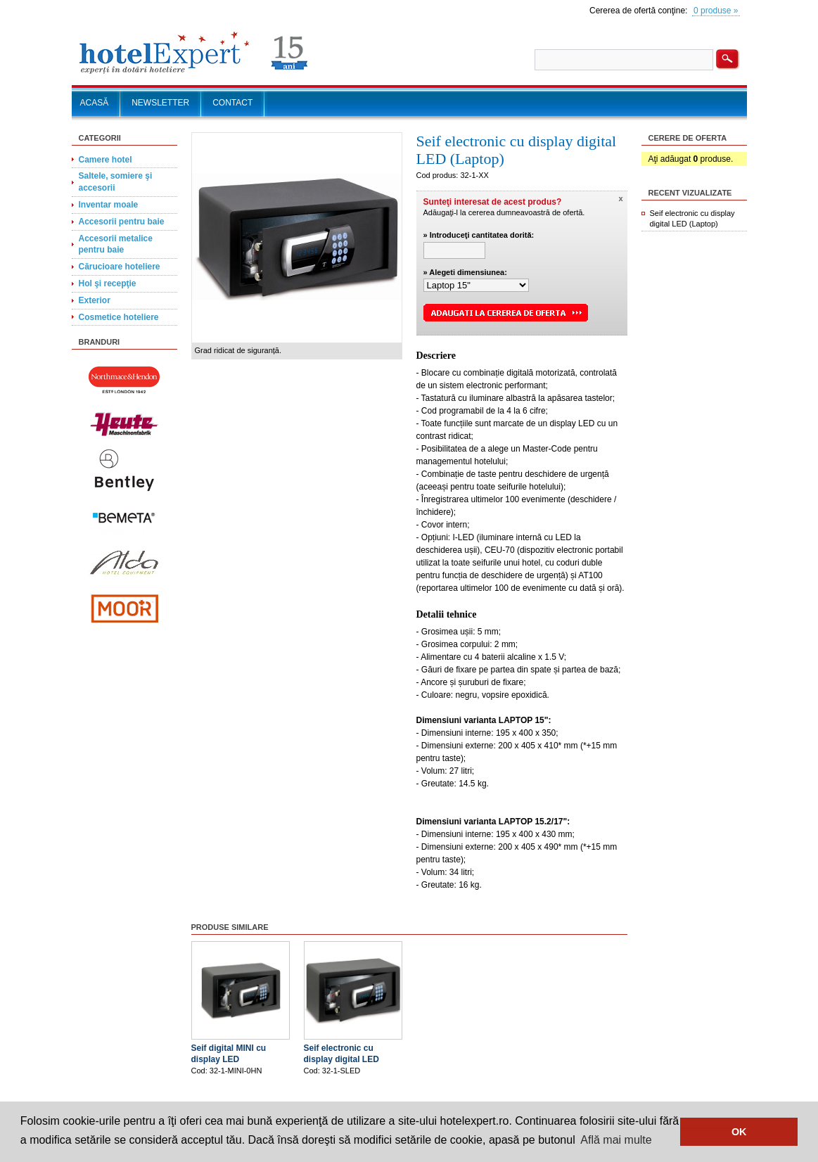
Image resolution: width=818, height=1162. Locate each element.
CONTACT (232, 103)
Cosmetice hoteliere (119, 317)
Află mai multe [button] (615, 1140)
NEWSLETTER (160, 103)
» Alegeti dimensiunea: (465, 272)
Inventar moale (109, 205)
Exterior (94, 300)
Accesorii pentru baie (122, 221)
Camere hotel (105, 160)
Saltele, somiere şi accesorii (116, 182)
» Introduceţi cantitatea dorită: (479, 235)
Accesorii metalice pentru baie (116, 244)
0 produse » (716, 10)
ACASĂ (94, 103)
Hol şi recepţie (107, 283)
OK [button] (739, 1131)
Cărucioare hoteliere (119, 267)
